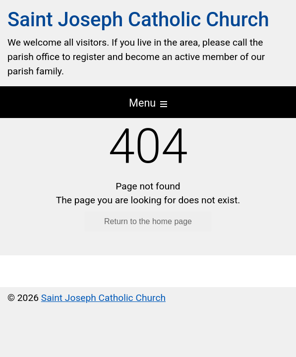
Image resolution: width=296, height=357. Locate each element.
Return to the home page (148, 221)
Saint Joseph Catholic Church (138, 19)
